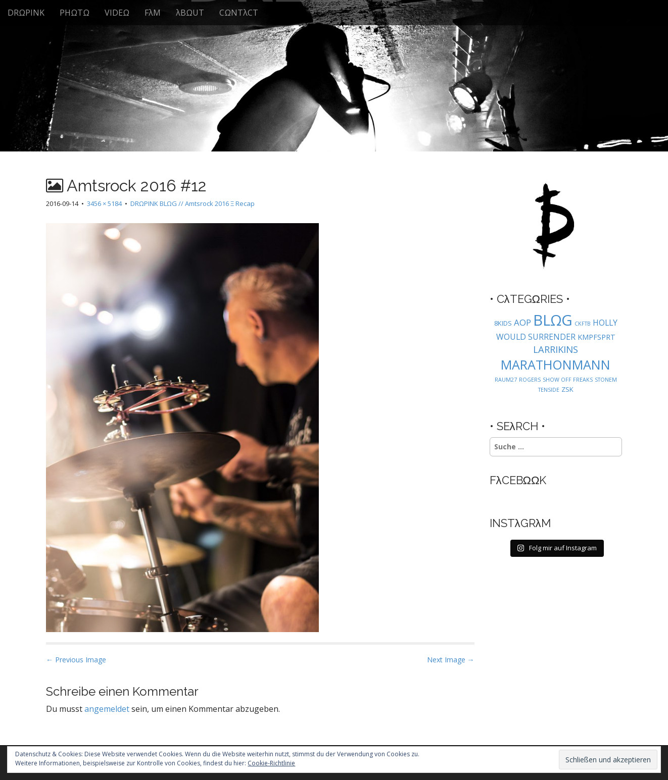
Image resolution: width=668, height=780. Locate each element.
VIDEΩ (117, 12)
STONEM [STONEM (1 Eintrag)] (606, 379)
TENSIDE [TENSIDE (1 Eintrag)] (548, 389)
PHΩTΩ (74, 12)
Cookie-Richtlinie (271, 763)
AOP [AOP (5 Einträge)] (522, 322)
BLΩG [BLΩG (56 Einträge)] (552, 320)
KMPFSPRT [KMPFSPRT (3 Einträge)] (596, 337)
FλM (153, 12)
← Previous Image (76, 659)
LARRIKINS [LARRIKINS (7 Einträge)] (555, 349)
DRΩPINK (26, 12)
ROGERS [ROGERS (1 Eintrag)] (530, 379)
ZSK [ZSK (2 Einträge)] (567, 389)
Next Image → (450, 659)
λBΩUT (190, 12)
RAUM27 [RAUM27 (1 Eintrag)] (506, 379)
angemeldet (106, 708)
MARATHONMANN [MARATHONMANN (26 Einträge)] (555, 364)
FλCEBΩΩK (518, 480)
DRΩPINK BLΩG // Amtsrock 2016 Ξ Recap (192, 203)
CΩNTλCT (238, 12)
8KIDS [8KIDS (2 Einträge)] (503, 323)
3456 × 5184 (104, 203)
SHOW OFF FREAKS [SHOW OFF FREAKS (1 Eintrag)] (568, 379)
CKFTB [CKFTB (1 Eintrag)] (583, 323)
